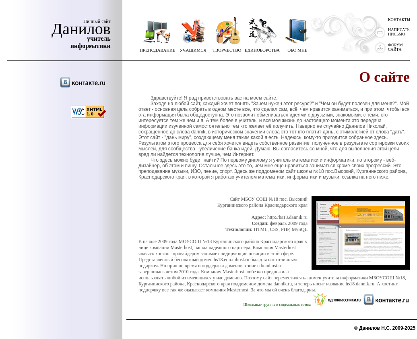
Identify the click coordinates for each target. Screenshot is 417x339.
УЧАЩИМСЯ (193, 48)
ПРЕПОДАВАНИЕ (157, 48)
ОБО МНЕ (297, 48)
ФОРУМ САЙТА (395, 47)
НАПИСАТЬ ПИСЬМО (398, 31)
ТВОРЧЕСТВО (227, 48)
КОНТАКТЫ (399, 19)
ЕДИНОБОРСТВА (262, 48)
